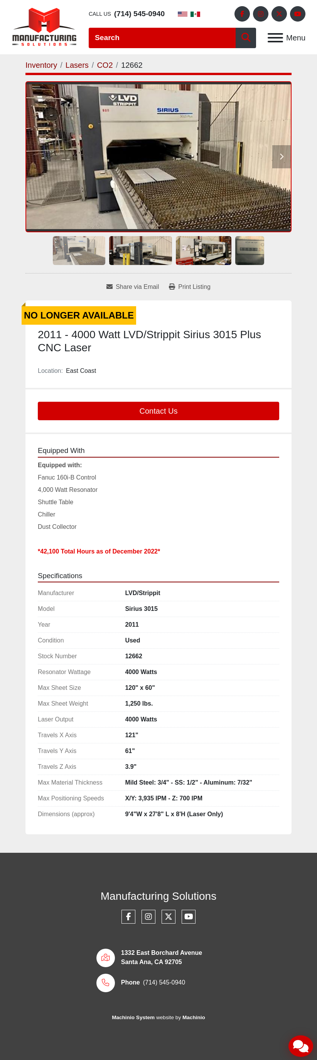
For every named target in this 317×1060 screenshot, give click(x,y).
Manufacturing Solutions (158, 896)
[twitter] (279, 14)
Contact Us (159, 411)
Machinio (193, 1017)
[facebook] (242, 14)
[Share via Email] (132, 287)
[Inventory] (41, 65)
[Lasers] (77, 65)
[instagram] (260, 14)
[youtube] (297, 14)
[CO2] (105, 65)
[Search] (162, 38)
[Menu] (275, 37)
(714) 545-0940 (139, 14)
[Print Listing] (190, 287)
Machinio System (133, 1017)
